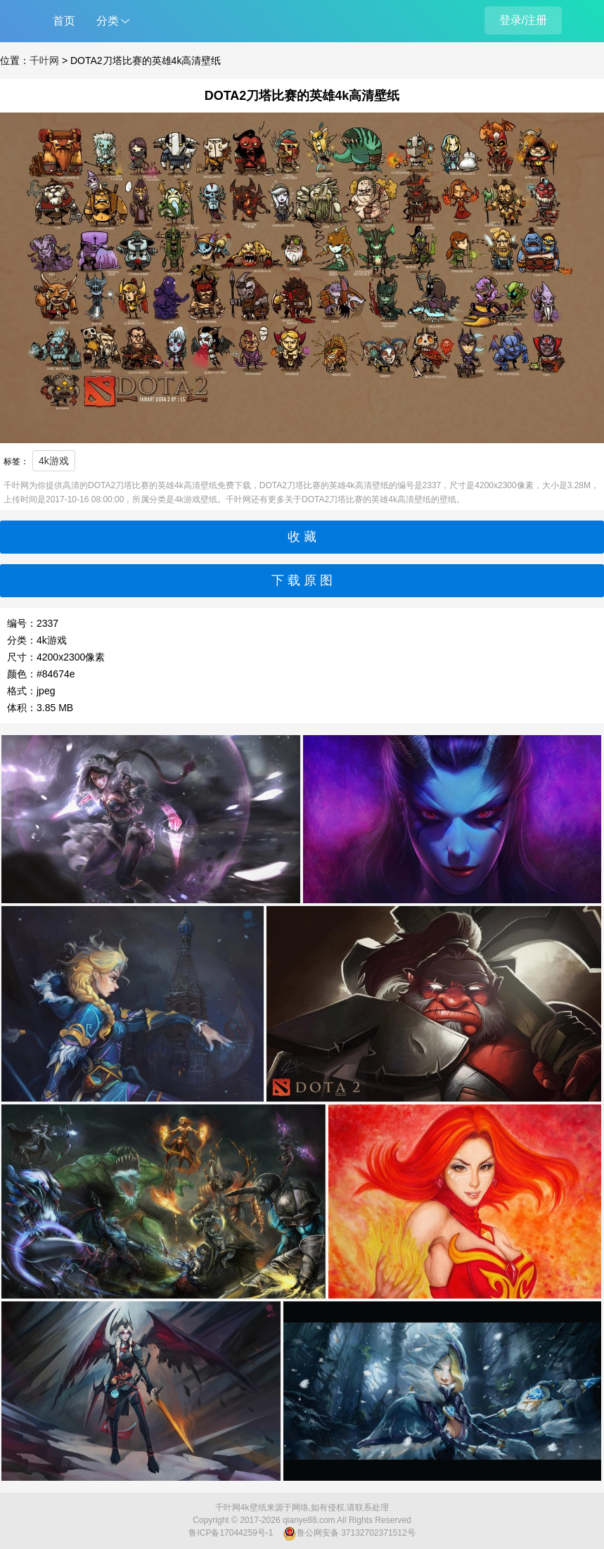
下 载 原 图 (302, 580)
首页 (64, 21)
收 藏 (302, 537)
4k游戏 (54, 460)
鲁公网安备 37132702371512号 (349, 1533)
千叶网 (44, 60)
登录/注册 (523, 20)
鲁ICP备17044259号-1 (230, 1533)
